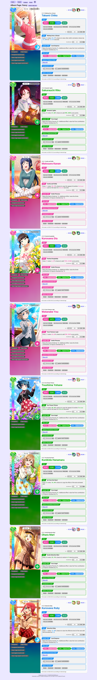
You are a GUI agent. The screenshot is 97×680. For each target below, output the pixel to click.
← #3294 (71, 233)
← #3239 (71, 306)
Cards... (13, 2)
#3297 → (81, 380)
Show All (45, 62)
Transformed (34, 9)
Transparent (14, 51)
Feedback (26, 2)
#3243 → (81, 603)
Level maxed (64, 75)
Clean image (24, 51)
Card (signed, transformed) (18, 60)
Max (83, 42)
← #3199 (71, 85)
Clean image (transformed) (18, 57)
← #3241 (71, 603)
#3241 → (81, 306)
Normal (26, 9)
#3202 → (81, 158)
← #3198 (71, 10)
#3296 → (81, 233)
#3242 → (81, 529)
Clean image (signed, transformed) (20, 63)
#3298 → (81, 455)
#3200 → (81, 10)
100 (83, 31)
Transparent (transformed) (18, 54)
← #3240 (71, 529)
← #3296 (71, 455)
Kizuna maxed (57, 75)
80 (81, 31)
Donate (30, 2)
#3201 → (81, 85)
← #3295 (71, 380)
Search (19, 2)
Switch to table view (33, 5)
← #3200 (71, 158)
